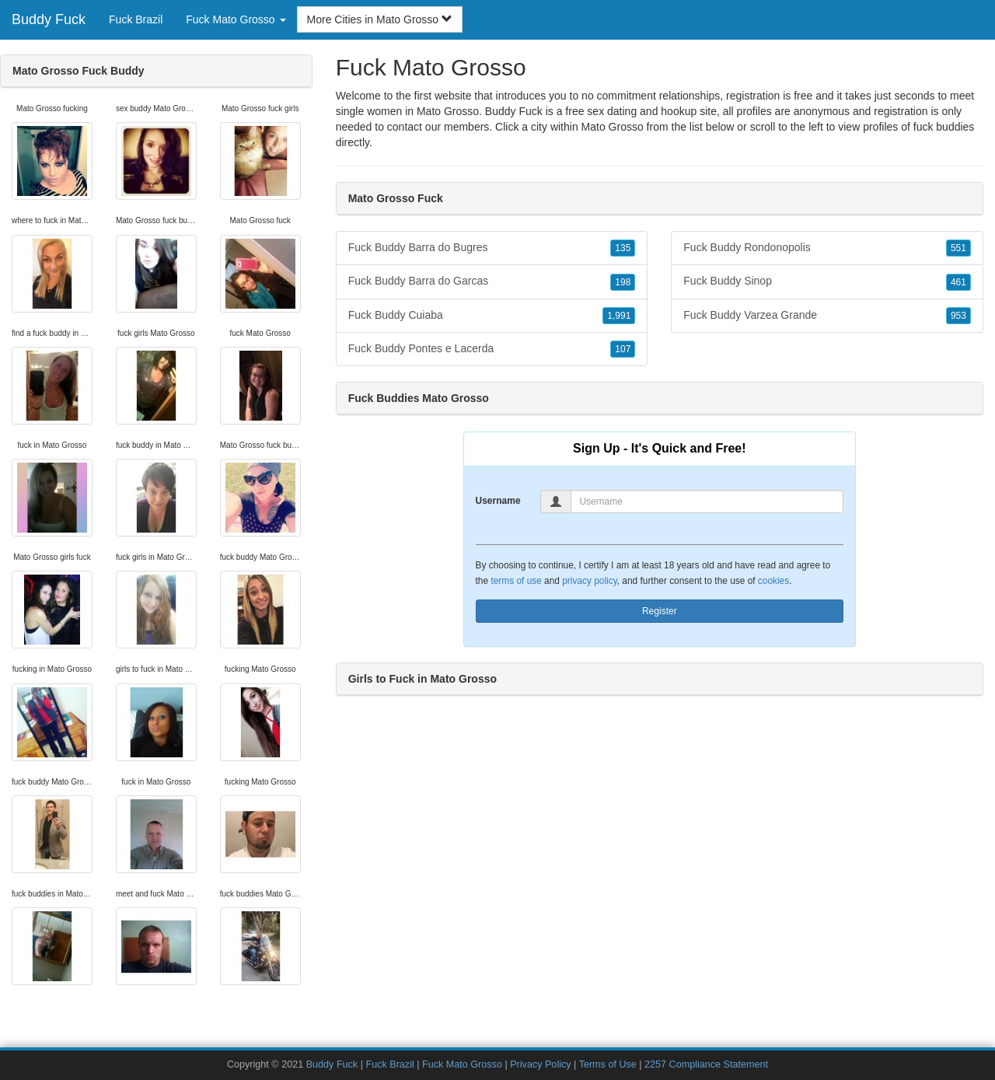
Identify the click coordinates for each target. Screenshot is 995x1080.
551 (958, 248)
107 (622, 349)
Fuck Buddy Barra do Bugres (492, 248)
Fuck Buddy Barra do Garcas (492, 281)
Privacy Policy (540, 1064)
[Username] (707, 501)
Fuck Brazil (135, 19)
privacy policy (589, 580)
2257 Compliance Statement (706, 1064)
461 (958, 282)
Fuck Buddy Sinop (827, 281)
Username (498, 500)
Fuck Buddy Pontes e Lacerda (492, 349)
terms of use (516, 580)
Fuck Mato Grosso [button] (235, 19)
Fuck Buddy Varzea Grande (827, 315)
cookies (773, 580)
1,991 (618, 315)
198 (622, 282)
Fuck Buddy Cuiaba (492, 315)
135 (622, 248)
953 (958, 315)
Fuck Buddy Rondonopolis (827, 248)
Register (659, 611)
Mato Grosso (612, 127)
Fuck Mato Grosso (462, 1064)
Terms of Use (608, 1064)
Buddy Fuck (49, 19)
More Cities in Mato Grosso (380, 19)
